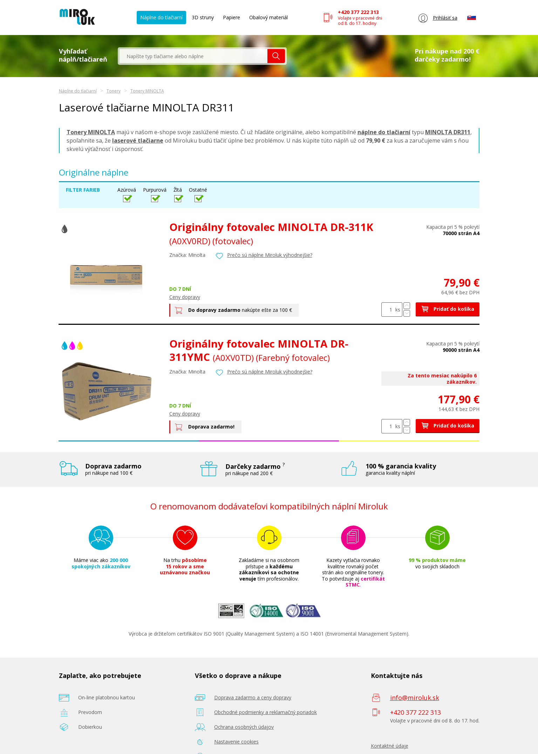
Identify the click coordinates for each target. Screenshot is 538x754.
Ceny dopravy (184, 297)
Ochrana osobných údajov (244, 727)
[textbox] (193, 56)
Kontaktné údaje (389, 745)
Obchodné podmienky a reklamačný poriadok (265, 712)
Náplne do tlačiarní (161, 17)
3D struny (203, 17)
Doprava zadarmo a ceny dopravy (252, 697)
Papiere (231, 17)
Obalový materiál (268, 17)
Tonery (114, 91)
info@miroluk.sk (414, 697)
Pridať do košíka (447, 309)
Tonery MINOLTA (147, 91)
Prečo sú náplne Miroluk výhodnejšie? (269, 255)
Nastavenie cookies (236, 741)
